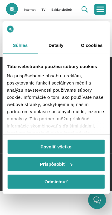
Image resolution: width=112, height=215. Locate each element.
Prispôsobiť (56, 164)
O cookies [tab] (92, 44)
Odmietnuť (56, 181)
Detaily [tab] (56, 44)
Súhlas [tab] (20, 44)
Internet (30, 9)
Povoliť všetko (56, 146)
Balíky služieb (61, 9)
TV (43, 9)
